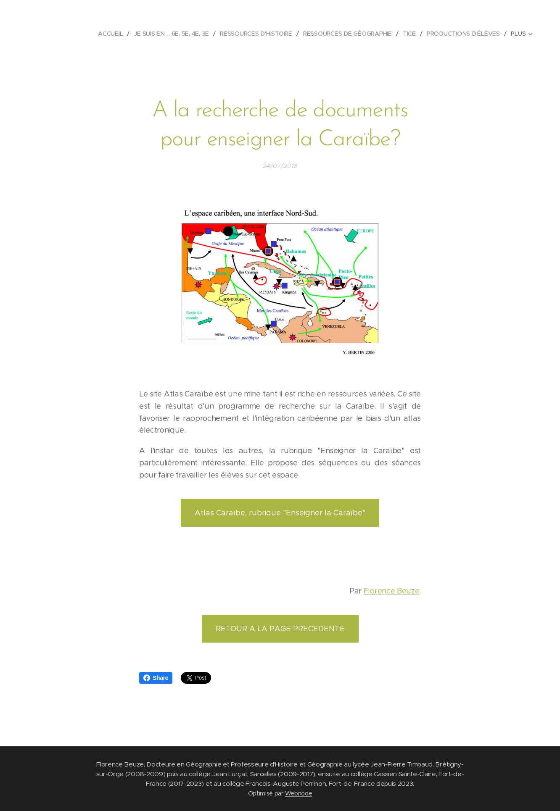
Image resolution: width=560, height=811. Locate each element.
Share (155, 678)
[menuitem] (114, 33)
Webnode (298, 793)
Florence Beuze (392, 591)
